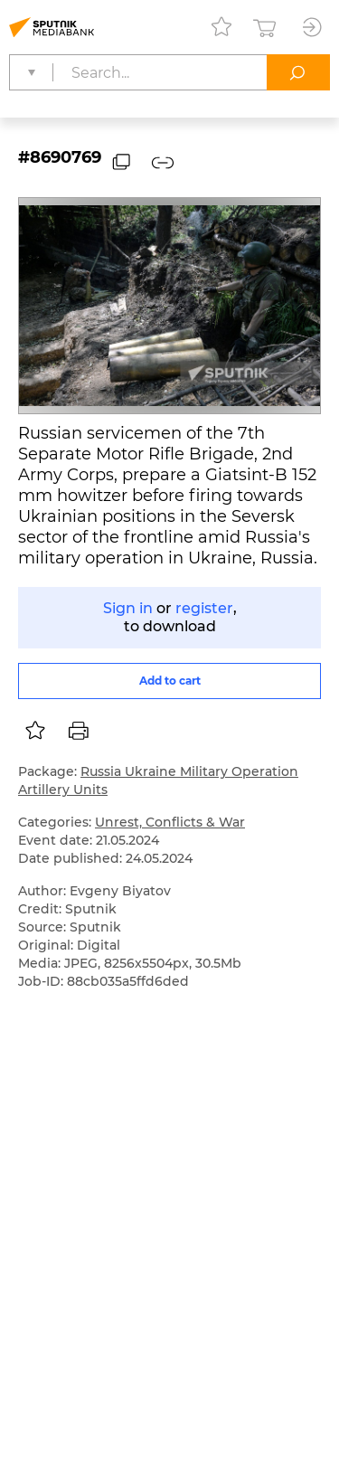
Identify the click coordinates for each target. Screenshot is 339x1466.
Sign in (128, 608)
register (204, 608)
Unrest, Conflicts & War (170, 822)
